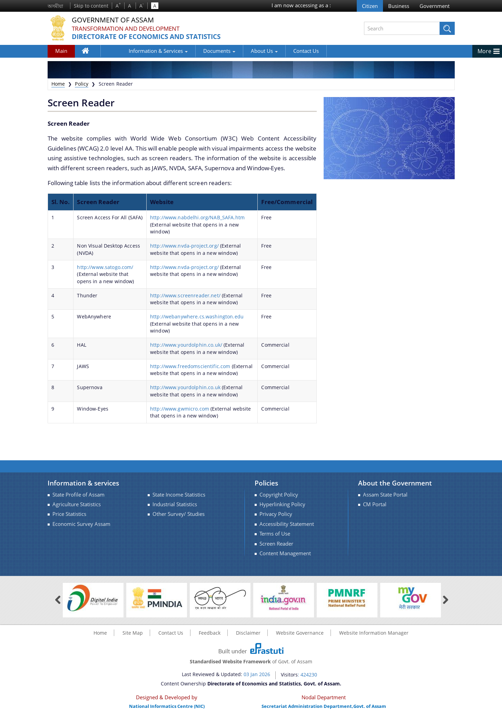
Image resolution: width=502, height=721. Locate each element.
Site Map (132, 632)
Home (89, 52)
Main (61, 50)
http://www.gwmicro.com (179, 408)
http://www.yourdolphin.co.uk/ (186, 345)
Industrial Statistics (174, 504)
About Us (239, 50)
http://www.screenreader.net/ (185, 295)
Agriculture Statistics (76, 504)
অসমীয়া (55, 6)
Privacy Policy (275, 514)
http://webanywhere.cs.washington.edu (197, 316)
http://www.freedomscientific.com (190, 366)
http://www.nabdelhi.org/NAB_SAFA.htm (197, 217)
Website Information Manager (374, 632)
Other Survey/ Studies (178, 514)
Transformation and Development (129, 28)
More (484, 51)
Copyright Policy (278, 494)
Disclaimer (248, 632)
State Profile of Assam (78, 494)
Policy (81, 83)
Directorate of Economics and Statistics (151, 36)
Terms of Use (274, 533)
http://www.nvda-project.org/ (184, 245)
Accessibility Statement (286, 524)
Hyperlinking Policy (282, 504)
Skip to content (91, 5)
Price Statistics (69, 514)
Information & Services (133, 50)
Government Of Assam (117, 20)
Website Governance (300, 632)
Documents (195, 50)
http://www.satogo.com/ (105, 267)
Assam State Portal (385, 494)
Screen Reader (276, 543)
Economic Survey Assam (81, 524)
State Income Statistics (178, 494)
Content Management (285, 553)
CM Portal (374, 504)
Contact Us (281, 50)
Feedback (209, 632)
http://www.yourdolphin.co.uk (185, 387)
